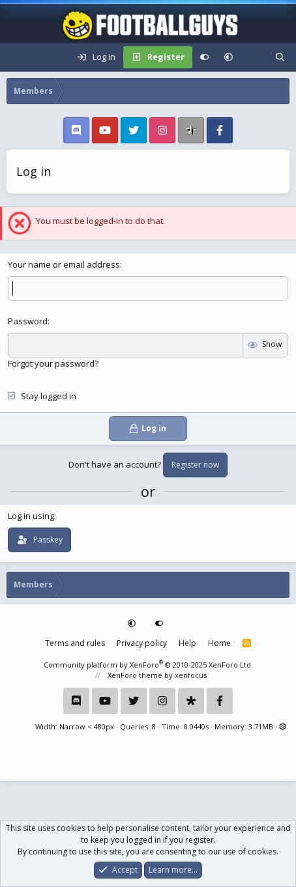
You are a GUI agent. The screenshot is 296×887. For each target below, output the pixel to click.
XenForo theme (135, 675)
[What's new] (254, 57)
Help (187, 643)
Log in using (31, 516)
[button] (228, 57)
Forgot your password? (53, 363)
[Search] (280, 57)
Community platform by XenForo (148, 664)
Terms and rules (75, 643)
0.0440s (196, 726)
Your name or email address (64, 264)
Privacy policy (142, 643)
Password (28, 321)
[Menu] (17, 57)
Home (219, 643)
